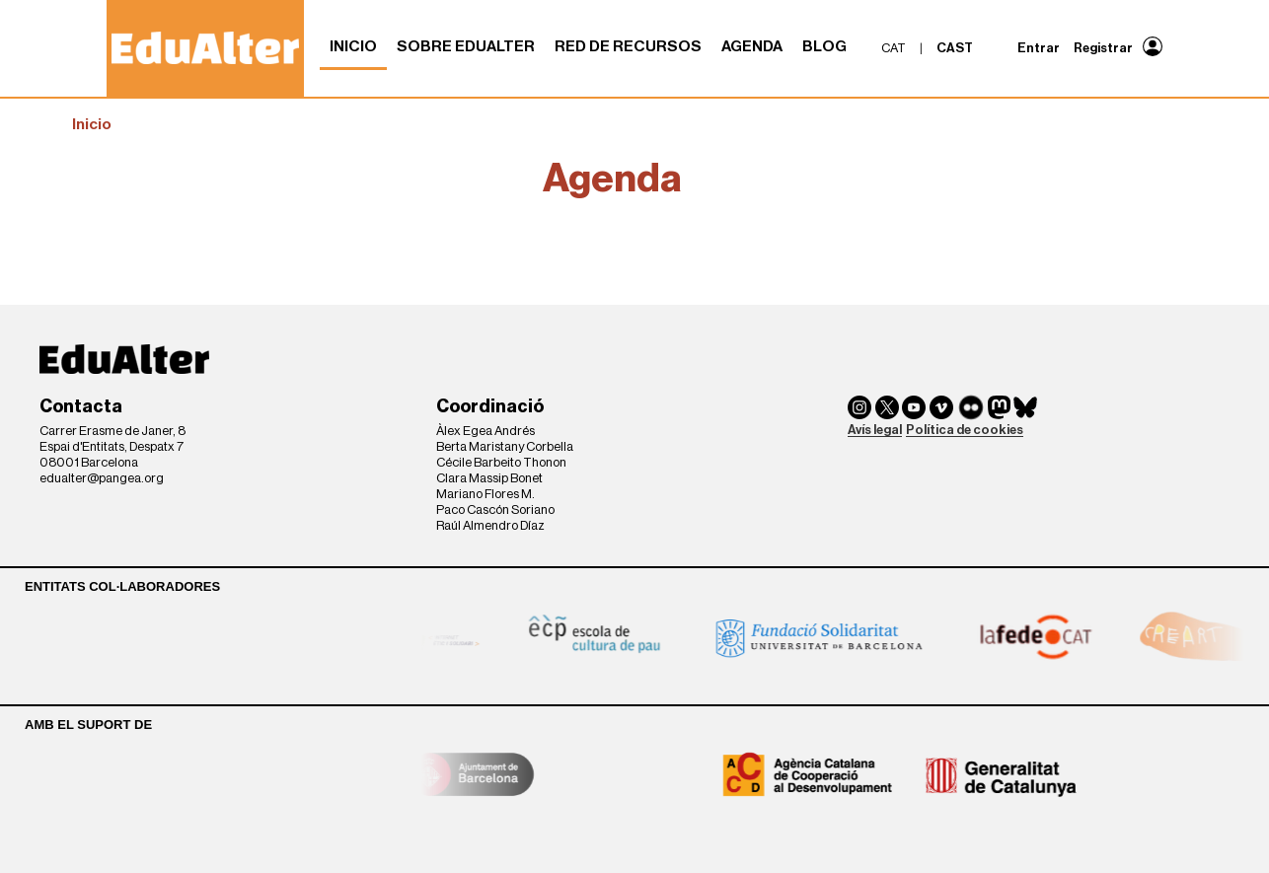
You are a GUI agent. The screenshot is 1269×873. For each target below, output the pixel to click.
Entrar (1038, 47)
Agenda (752, 46)
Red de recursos (628, 46)
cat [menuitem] (893, 47)
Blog (824, 46)
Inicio (353, 46)
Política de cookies (964, 429)
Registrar (1103, 47)
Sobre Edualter (466, 46)
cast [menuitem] (954, 47)
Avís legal (875, 429)
